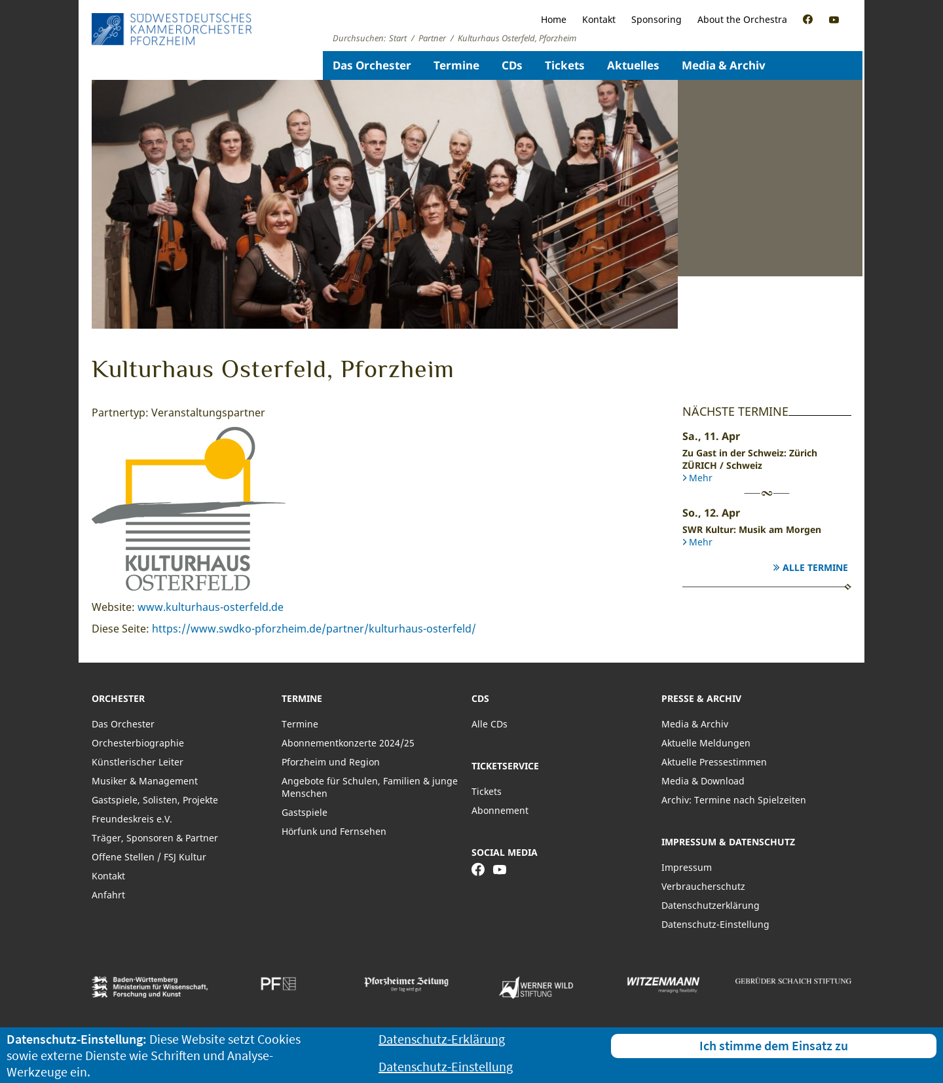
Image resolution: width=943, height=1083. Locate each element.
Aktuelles (633, 65)
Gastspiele (304, 812)
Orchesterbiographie (138, 743)
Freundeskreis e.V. (132, 819)
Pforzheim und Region (331, 762)
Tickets (565, 65)
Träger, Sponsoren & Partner (155, 838)
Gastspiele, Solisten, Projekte (155, 800)
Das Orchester (372, 65)
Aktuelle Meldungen (705, 743)
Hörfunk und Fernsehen (334, 831)
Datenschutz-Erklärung (442, 1039)
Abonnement (500, 810)
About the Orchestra (742, 19)
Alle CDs (490, 724)
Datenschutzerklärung (710, 905)
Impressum (686, 867)
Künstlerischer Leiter (137, 762)
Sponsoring (656, 19)
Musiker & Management (145, 781)
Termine (456, 65)
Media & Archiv (724, 65)
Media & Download (703, 781)
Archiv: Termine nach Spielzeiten (733, 800)
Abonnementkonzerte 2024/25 (348, 743)
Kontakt (599, 19)
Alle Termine (815, 567)
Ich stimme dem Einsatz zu (773, 1045)
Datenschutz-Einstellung (715, 924)
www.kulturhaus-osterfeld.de (211, 607)
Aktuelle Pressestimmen (714, 762)
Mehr (700, 477)
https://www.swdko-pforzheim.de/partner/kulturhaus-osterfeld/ (314, 628)
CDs (512, 65)
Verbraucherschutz (703, 886)
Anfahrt (108, 895)
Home (553, 19)
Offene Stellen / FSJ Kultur (149, 857)
